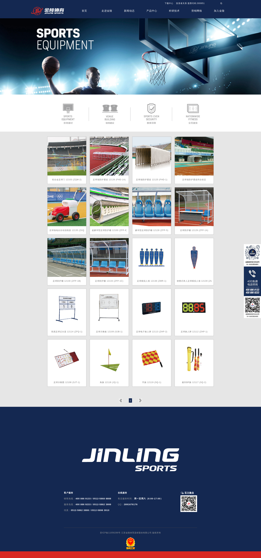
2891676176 (130, 504)
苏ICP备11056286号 (110, 533)
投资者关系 (181, 3)
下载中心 (169, 3)
